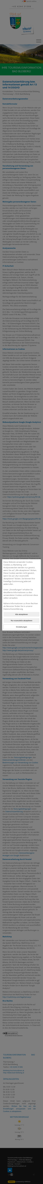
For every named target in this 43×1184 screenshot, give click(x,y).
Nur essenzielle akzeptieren (21, 620)
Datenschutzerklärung (13, 609)
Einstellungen (21, 627)
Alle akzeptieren (21, 614)
